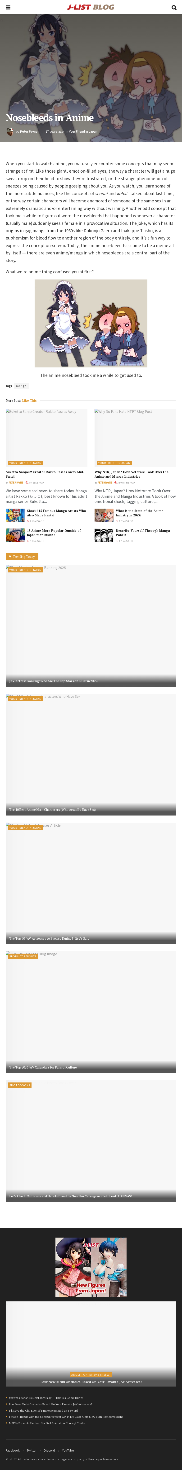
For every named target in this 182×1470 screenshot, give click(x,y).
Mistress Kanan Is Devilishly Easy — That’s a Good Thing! (46, 1398)
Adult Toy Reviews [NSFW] (91, 1374)
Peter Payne (28, 131)
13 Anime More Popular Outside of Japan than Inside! (54, 532)
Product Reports (22, 956)
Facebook (13, 1450)
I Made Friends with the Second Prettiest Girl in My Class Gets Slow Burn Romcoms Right (66, 1416)
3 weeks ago (35, 482)
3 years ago (35, 541)
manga (21, 386)
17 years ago (55, 131)
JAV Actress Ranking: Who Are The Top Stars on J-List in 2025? (53, 681)
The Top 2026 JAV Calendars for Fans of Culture (43, 1067)
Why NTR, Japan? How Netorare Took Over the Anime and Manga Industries (131, 474)
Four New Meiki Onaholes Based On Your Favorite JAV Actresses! (91, 1381)
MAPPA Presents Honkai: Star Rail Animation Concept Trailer (47, 1423)
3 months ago (124, 482)
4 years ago (124, 541)
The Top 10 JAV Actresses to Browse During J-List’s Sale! (49, 938)
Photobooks (19, 1085)
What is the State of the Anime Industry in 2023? (139, 513)
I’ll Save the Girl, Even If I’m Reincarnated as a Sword (43, 1410)
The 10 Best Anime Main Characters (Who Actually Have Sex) (52, 809)
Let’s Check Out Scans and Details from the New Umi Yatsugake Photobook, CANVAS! (70, 1196)
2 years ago (35, 521)
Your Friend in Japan (83, 131)
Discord (49, 1450)
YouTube (68, 1450)
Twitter (32, 1450)
